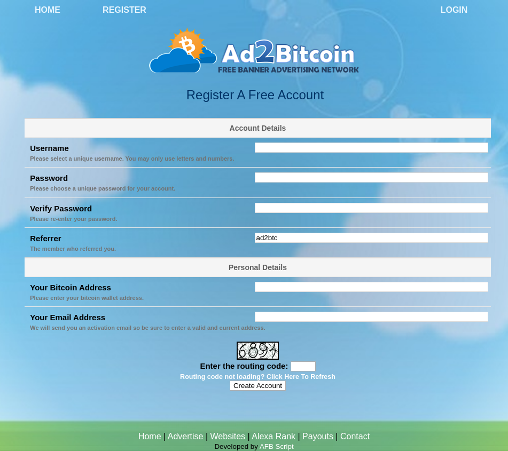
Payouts (317, 436)
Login (454, 9)
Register (124, 9)
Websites (228, 436)
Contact (355, 436)
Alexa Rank (273, 436)
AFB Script (277, 446)
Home (47, 9)
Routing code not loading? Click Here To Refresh (257, 377)
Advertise (186, 436)
